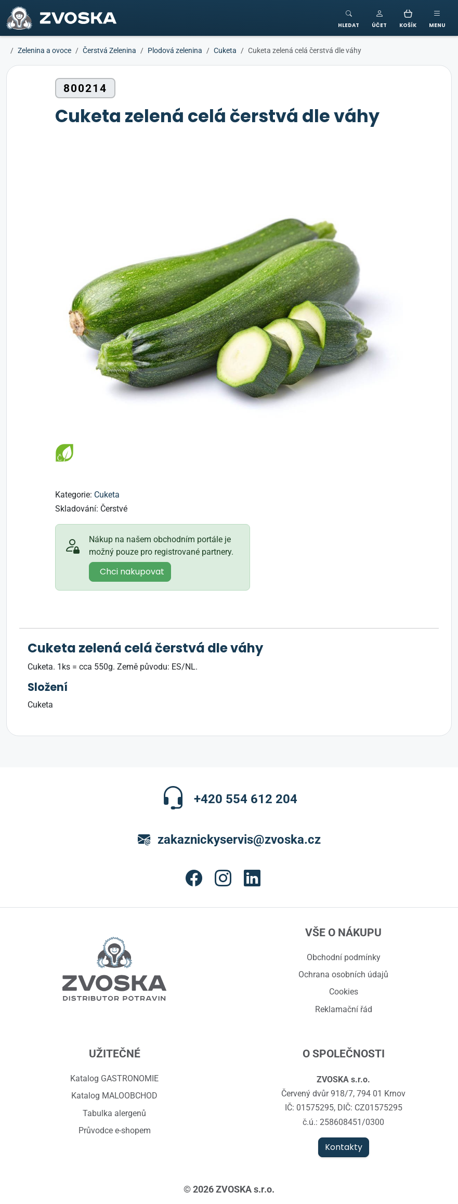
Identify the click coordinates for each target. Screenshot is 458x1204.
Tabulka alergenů (114, 1113)
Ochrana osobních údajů (343, 974)
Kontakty (343, 1147)
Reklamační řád (343, 1009)
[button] (379, 18)
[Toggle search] (348, 18)
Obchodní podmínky (344, 957)
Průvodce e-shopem (114, 1130)
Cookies (343, 991)
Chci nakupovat (132, 572)
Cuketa (107, 494)
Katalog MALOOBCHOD (114, 1095)
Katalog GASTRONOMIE (114, 1078)
